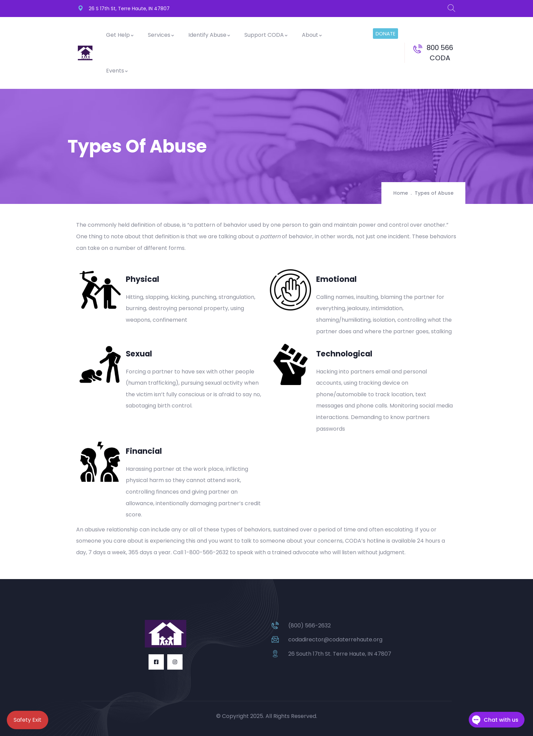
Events (117, 71)
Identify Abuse (209, 35)
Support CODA (266, 35)
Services (161, 35)
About (312, 35)
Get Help (120, 35)
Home (400, 193)
